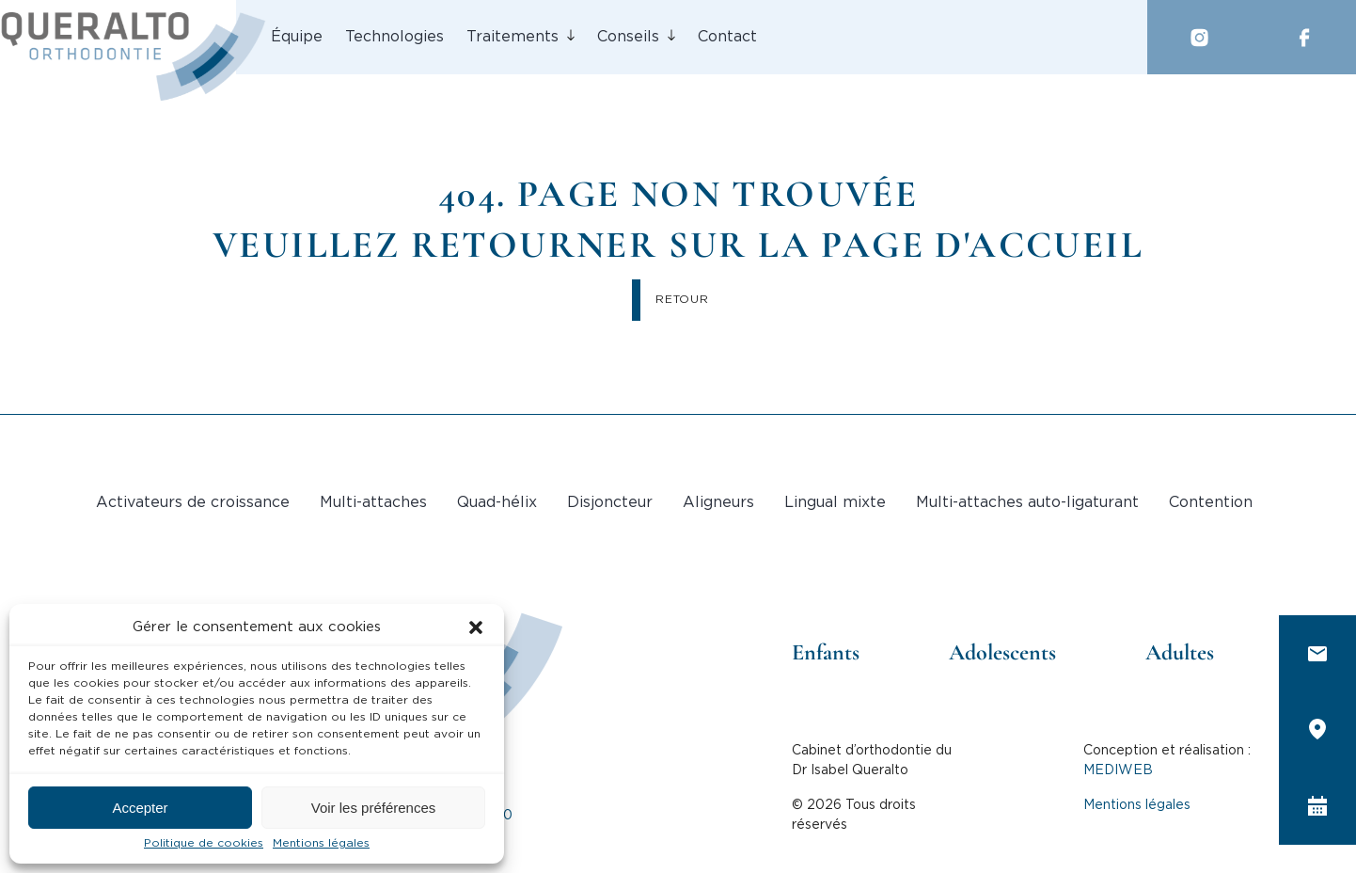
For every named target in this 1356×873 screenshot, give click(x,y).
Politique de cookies (203, 843)
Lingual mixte (835, 503)
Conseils (628, 37)
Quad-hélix (497, 503)
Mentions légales (321, 843)
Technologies (394, 37)
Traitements (512, 37)
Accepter (139, 808)
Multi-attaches (373, 503)
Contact (727, 37)
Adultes (1179, 652)
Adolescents (1002, 652)
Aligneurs (718, 503)
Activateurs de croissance (193, 503)
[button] (475, 627)
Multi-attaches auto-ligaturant (1027, 503)
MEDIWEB (1118, 770)
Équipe (297, 37)
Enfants (825, 652)
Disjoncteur (610, 503)
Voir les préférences (373, 808)
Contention (1211, 503)
